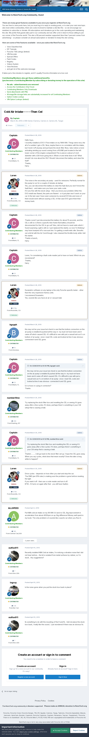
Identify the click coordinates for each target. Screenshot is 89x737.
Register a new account (26, 677)
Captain (13, 135)
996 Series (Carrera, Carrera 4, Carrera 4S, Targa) (43, 121)
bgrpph (13, 324)
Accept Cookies (60, 730)
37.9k (14, 198)
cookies (17, 729)
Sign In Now (63, 677)
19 (14, 348)
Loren (13, 175)
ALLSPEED (13, 508)
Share (9, 125)
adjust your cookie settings (29, 732)
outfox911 (13, 548)
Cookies (51, 701)
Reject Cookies (79, 730)
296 (13, 421)
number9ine (13, 398)
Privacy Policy (40, 701)
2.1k (14, 606)
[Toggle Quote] (28, 366)
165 (14, 531)
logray (13, 582)
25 (14, 158)
